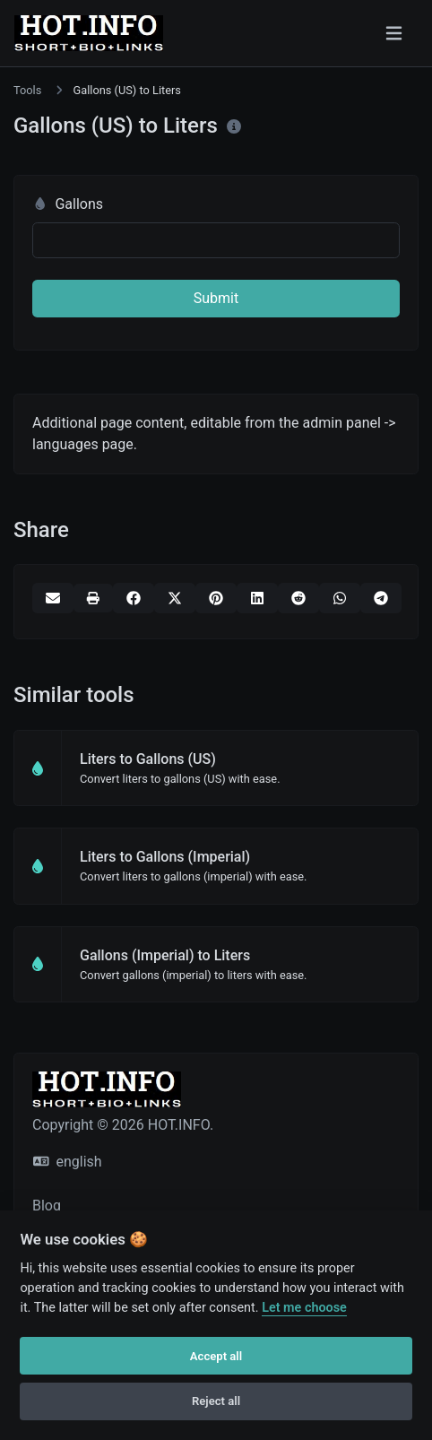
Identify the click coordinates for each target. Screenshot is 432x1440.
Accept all (216, 1356)
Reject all (216, 1401)
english (67, 1161)
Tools (27, 90)
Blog (46, 1205)
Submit (216, 298)
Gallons (67, 204)
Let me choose (304, 1307)
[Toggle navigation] (394, 33)
